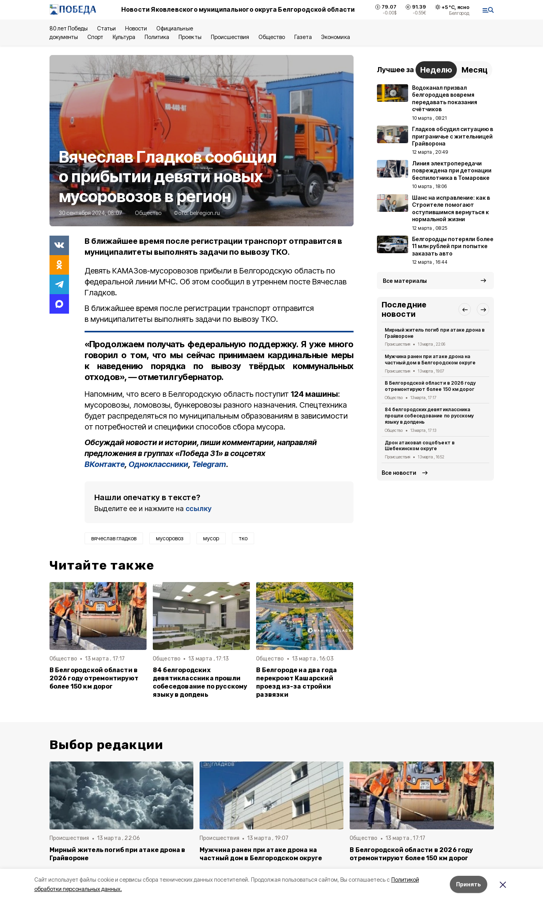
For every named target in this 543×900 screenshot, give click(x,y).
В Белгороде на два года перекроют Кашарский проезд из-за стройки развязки (296, 682)
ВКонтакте (105, 464)
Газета (303, 37)
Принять (468, 884)
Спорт (95, 37)
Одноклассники (158, 464)
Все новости (399, 472)
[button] (464, 309)
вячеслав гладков (113, 538)
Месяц (475, 70)
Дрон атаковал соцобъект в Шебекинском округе (420, 446)
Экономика (335, 37)
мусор (211, 538)
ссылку (199, 508)
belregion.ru (205, 212)
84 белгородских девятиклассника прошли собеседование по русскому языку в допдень (200, 682)
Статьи (106, 28)
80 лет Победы (69, 28)
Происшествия (230, 37)
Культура (124, 37)
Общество (271, 37)
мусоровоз (170, 538)
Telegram (209, 464)
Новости (136, 28)
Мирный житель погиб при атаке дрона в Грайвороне (435, 333)
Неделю (436, 70)
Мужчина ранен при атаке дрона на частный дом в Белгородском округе (430, 359)
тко (243, 538)
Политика (157, 37)
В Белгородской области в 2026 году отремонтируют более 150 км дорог (94, 678)
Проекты (190, 37)
